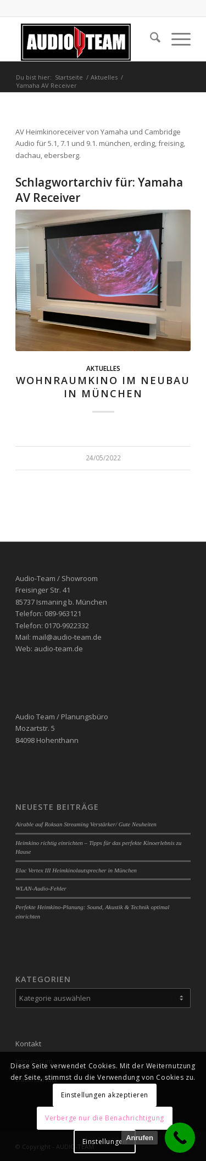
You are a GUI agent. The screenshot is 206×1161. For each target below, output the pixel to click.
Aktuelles (103, 368)
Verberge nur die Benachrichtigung (104, 1118)
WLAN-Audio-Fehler (40, 888)
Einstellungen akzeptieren (104, 1095)
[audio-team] (85, 39)
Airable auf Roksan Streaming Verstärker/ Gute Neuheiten (86, 824)
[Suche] (149, 39)
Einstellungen (104, 1141)
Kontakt (28, 1044)
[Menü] (175, 39)
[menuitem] (149, 39)
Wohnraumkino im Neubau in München (103, 387)
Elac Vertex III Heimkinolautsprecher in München (76, 870)
